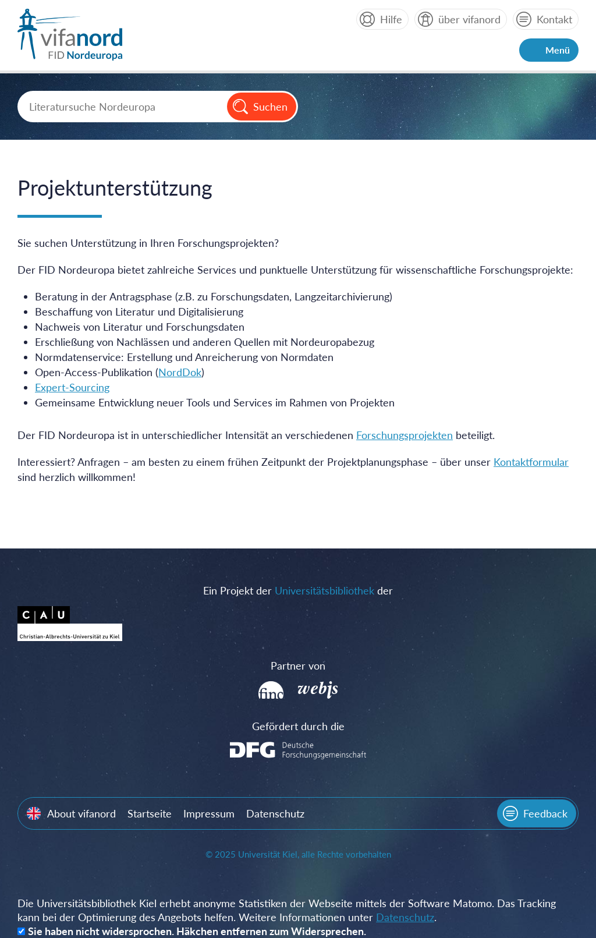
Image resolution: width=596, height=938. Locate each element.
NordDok (179, 372)
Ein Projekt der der (298, 590)
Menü (557, 49)
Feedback (545, 813)
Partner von (298, 665)
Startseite (149, 813)
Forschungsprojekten (404, 435)
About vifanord (81, 813)
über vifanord (469, 19)
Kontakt (554, 19)
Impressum (209, 813)
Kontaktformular (531, 461)
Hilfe (391, 19)
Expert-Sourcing (72, 387)
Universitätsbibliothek (324, 590)
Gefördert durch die (298, 726)
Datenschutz (275, 813)
